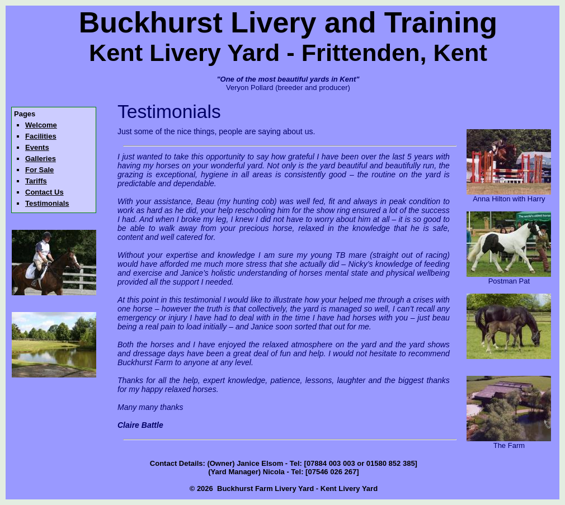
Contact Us (44, 192)
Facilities (41, 136)
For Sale (39, 170)
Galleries (40, 158)
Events (37, 147)
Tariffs (36, 181)
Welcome (41, 125)
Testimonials (47, 203)
